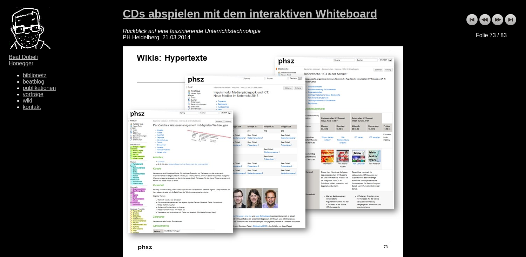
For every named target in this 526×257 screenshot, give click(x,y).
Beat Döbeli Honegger (23, 60)
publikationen (39, 88)
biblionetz (35, 75)
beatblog (33, 82)
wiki (27, 101)
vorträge (33, 94)
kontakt (32, 107)
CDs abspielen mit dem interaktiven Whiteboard (250, 13)
